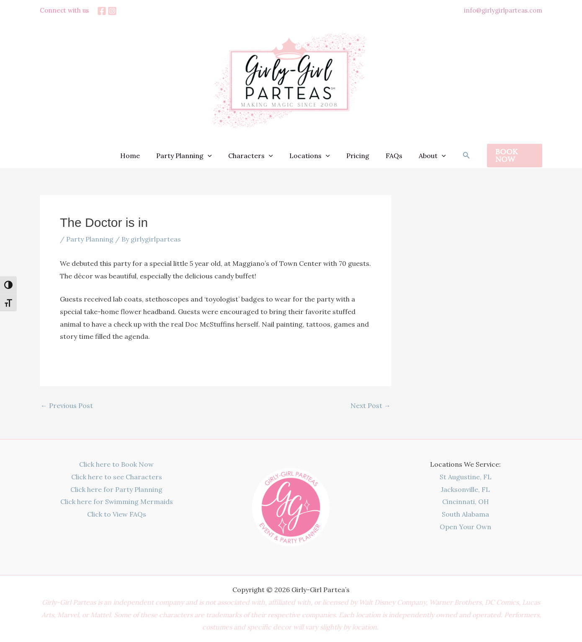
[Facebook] (101, 11)
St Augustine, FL (466, 477)
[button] (214, 155)
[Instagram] (112, 11)
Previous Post (67, 405)
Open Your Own (465, 526)
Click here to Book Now (116, 464)
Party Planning (89, 239)
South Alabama (465, 514)
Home (139, 155)
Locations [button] (309, 155)
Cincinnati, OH (465, 501)
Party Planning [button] (190, 155)
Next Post (370, 405)
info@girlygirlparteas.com (503, 10)
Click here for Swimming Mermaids (116, 501)
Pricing (354, 155)
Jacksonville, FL (465, 489)
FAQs (388, 155)
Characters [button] (253, 155)
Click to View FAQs (116, 514)
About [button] (423, 155)
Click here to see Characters (116, 477)
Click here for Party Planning (116, 489)
